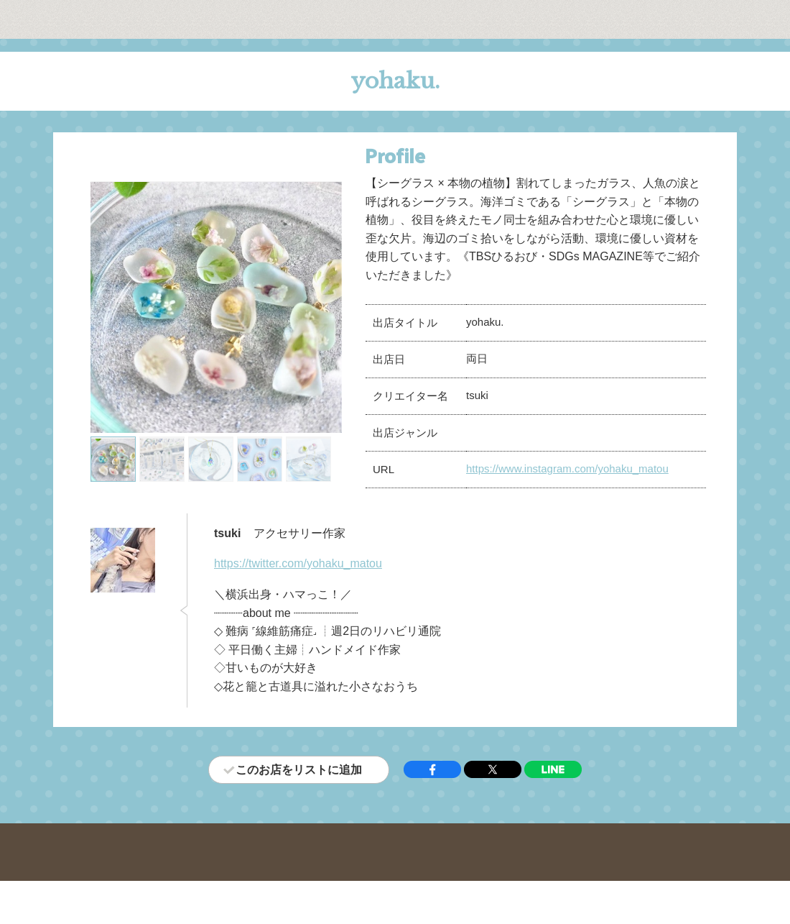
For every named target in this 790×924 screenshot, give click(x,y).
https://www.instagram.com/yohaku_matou (567, 468)
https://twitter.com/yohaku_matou (298, 563)
